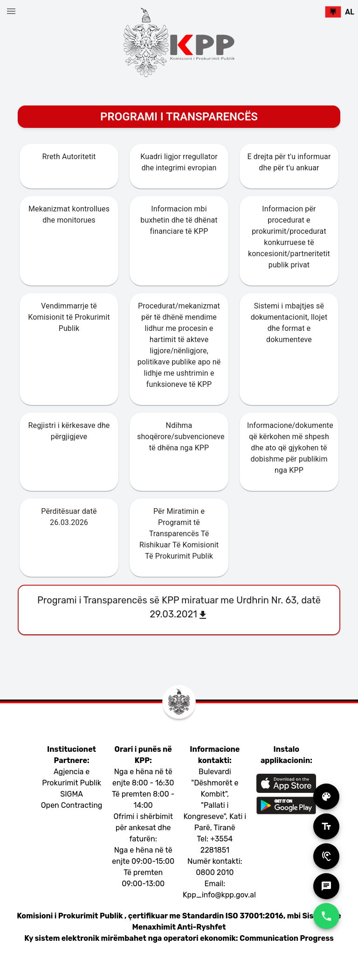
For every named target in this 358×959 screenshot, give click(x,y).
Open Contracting (72, 805)
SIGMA (71, 794)
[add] (326, 797)
